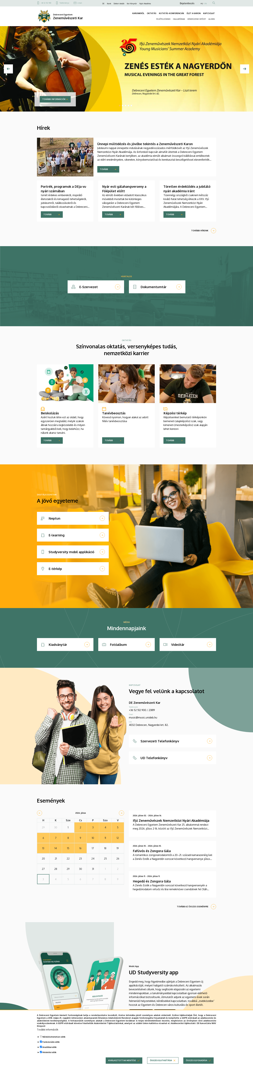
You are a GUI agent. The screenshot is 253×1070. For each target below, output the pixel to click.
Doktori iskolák (119, 4)
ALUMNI (211, 19)
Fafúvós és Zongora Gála (152, 851)
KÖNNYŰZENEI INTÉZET (196, 19)
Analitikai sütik (49, 1049)
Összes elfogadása (196, 1063)
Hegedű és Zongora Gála (152, 881)
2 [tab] (122, 105)
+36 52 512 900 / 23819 (142, 710)
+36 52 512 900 (46, 3)
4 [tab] (128, 105)
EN (205, 4)
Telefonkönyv (64, 3)
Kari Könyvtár (132, 4)
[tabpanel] (126, 69)
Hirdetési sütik (49, 1055)
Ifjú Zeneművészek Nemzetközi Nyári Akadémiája (171, 820)
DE (103, 4)
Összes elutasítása (161, 1063)
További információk (54, 99)
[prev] (39, 813)
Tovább (104, 169)
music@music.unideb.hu (143, 717)
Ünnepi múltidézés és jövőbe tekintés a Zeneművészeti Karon (145, 144)
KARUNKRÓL (138, 13)
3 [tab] (125, 105)
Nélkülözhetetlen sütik (53, 1039)
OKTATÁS (151, 13)
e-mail (80, 3)
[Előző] (8, 68)
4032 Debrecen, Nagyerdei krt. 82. (148, 725)
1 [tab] (120, 105)
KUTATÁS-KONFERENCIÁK (171, 13)
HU (202, 4)
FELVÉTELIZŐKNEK (163, 19)
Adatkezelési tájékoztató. (183, 1025)
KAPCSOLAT (209, 13)
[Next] (244, 68)
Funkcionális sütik (51, 1044)
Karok (109, 4)
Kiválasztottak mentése (122, 1063)
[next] (121, 813)
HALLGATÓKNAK (179, 19)
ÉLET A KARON (194, 13)
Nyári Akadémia (145, 4)
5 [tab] (131, 105)
